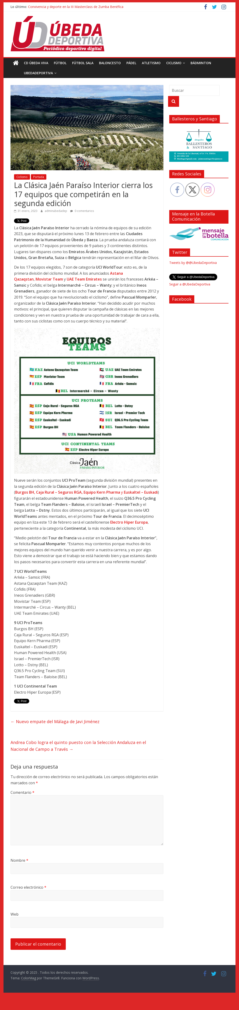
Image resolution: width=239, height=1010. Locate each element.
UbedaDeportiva (27, 73)
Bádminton (201, 63)
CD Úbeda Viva (36, 63)
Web (14, 914)
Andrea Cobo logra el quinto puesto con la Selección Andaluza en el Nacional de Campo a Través (78, 746)
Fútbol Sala (82, 63)
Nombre (19, 860)
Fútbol (60, 63)
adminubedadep (56, 211)
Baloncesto (110, 63)
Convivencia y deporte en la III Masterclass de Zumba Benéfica (75, 6)
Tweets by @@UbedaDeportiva (193, 262)
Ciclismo (173, 63)
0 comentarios (82, 211)
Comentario (22, 792)
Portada (38, 177)
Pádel (131, 63)
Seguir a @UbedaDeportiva (189, 284)
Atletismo (151, 63)
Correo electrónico (28, 887)
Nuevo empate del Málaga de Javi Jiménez (55, 721)
